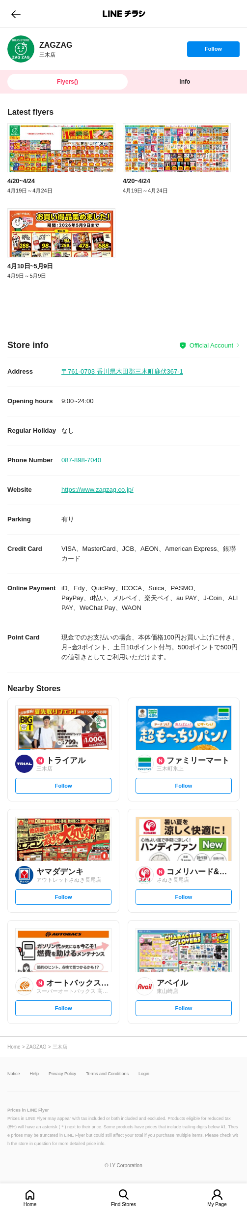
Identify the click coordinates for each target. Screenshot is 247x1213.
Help (34, 1074)
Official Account (211, 345)
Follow (213, 51)
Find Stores (123, 1204)
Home (30, 1204)
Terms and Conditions (107, 1074)
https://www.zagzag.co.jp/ (97, 489)
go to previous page (16, 14)
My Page (216, 1204)
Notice (13, 1074)
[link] (20, 49)
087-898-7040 (81, 460)
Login (143, 1074)
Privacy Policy (62, 1074)
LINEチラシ (124, 13)
